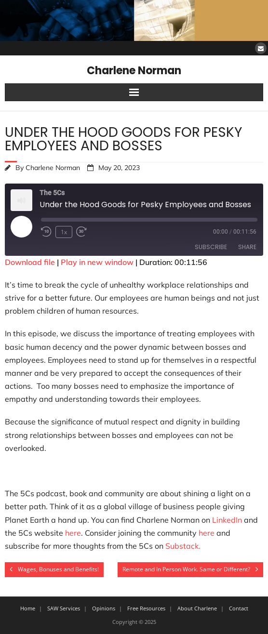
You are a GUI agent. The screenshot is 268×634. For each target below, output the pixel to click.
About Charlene (197, 608)
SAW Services (63, 608)
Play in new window (97, 262)
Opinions (103, 608)
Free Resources (146, 608)
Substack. (183, 546)
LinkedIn (227, 520)
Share (247, 247)
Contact (238, 608)
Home (27, 608)
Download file (30, 262)
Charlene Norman (53, 167)
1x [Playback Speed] (64, 232)
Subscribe (211, 247)
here (73, 533)
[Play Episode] (21, 226)
